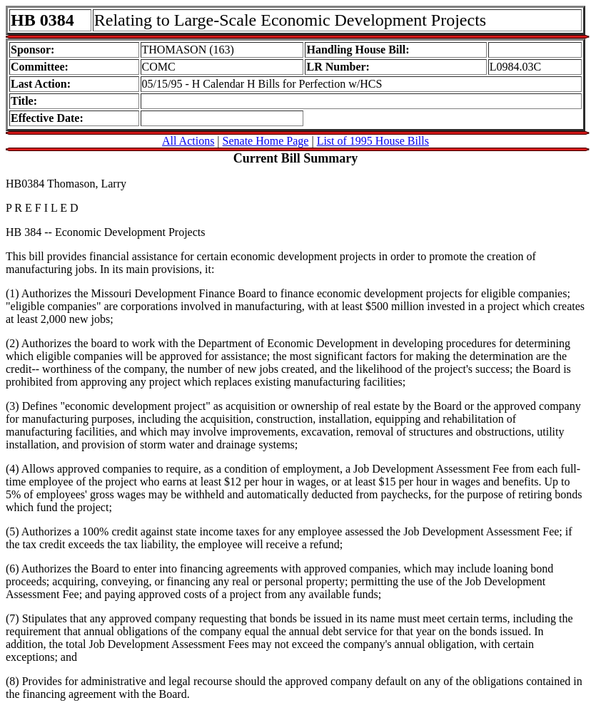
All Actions (188, 141)
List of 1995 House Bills (373, 141)
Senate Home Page (266, 141)
